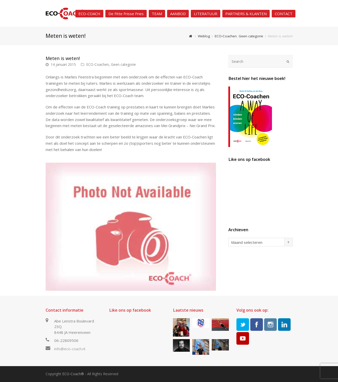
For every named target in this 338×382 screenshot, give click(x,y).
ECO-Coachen (97, 64)
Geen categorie (123, 64)
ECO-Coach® (73, 373)
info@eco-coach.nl (69, 348)
